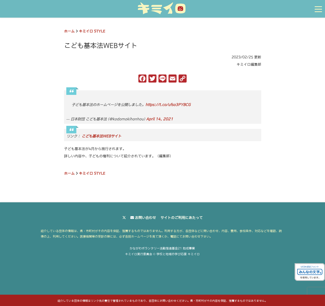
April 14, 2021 (159, 119)
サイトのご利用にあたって (181, 217)
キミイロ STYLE (92, 31)
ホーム (69, 31)
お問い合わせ (145, 217)
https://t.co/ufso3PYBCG (168, 104)
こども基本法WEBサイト (101, 136)
